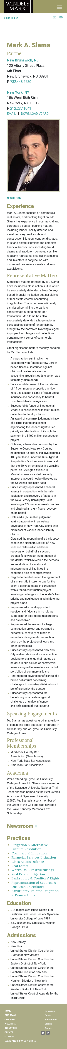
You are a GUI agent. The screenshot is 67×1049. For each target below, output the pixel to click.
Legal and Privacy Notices (20, 1040)
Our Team (10, 1015)
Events (48, 1015)
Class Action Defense (27, 862)
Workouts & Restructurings (32, 870)
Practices (10, 1023)
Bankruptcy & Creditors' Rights (35, 878)
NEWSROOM (14, 198)
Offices (8, 1032)
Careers (48, 1023)
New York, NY (18, 92)
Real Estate (20, 866)
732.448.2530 (20, 82)
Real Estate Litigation (28, 874)
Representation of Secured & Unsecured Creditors (33, 885)
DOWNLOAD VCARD (35, 113)
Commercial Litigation (29, 853)
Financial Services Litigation (33, 857)
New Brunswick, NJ (23, 60)
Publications (51, 1019)
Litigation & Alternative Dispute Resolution (29, 847)
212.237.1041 (20, 108)
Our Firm (9, 1019)
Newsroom (50, 1011)
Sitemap (9, 1036)
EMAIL (11, 113)
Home (7, 1010)
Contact (48, 1028)
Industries (10, 1028)
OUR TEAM (11, 18)
